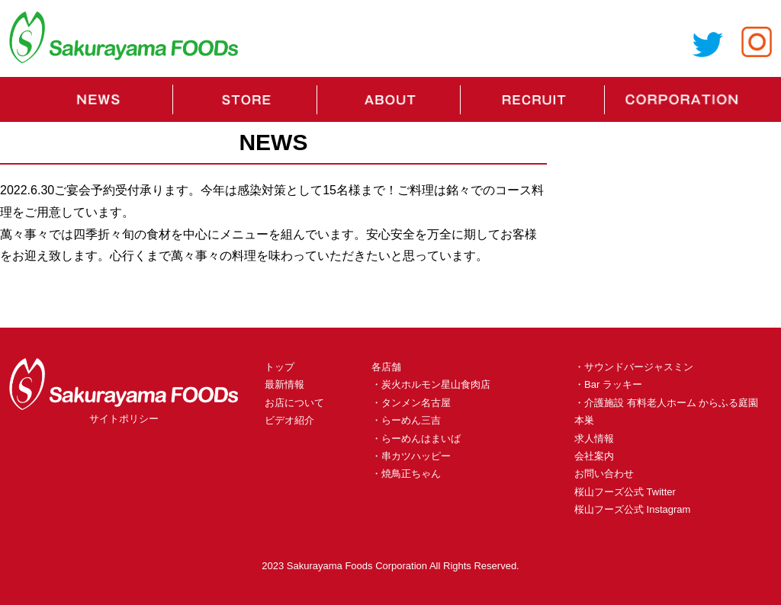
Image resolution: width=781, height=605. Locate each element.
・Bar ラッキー (608, 384)
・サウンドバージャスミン (633, 367)
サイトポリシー (124, 418)
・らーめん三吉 (406, 420)
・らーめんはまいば (416, 438)
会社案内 (594, 456)
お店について (294, 402)
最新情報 (284, 384)
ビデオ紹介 (289, 420)
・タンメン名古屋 (411, 402)
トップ (279, 367)
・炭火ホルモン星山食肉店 (430, 384)
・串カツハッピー (411, 456)
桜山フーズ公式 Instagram (632, 509)
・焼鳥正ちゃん (406, 473)
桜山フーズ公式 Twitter (625, 492)
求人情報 (594, 438)
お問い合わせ (604, 473)
